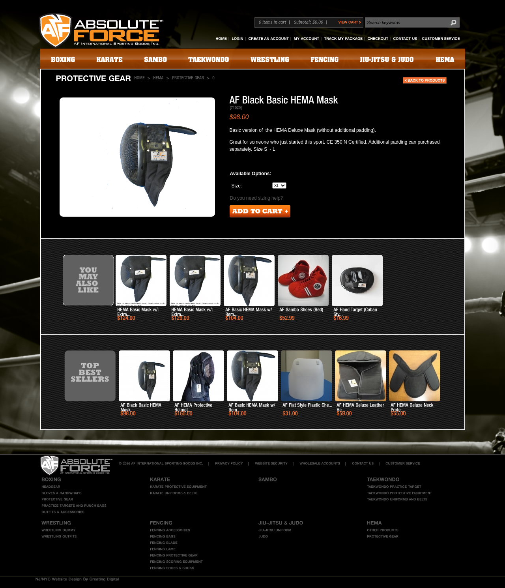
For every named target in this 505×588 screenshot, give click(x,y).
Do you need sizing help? (256, 198)
